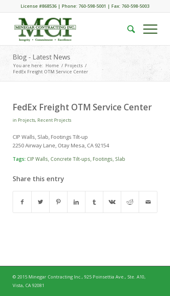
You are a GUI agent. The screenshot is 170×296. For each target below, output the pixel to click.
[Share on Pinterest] (58, 202)
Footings (103, 159)
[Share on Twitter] (40, 202)
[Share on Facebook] (22, 202)
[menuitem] (127, 29)
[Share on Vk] (112, 202)
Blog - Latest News (41, 57)
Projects (26, 120)
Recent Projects (54, 120)
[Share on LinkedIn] (76, 202)
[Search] (127, 29)
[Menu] (146, 29)
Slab (120, 159)
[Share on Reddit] (130, 202)
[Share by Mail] (148, 202)
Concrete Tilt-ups (70, 159)
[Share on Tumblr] (94, 202)
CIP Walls (37, 159)
